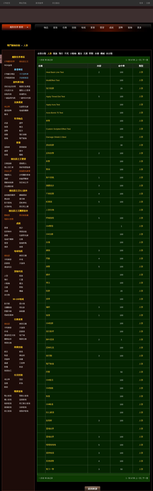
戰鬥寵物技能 (13, 45)
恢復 (48, 396)
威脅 (6, 151)
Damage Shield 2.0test (56, 137)
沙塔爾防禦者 (24, 175)
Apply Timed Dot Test (55, 96)
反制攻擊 (50, 153)
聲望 (102, 27)
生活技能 (18, 375)
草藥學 (7, 359)
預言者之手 (23, 182)
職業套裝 (18, 391)
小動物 (73, 53)
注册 (148, 3)
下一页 (145, 60)
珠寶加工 (8, 371)
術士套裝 (8, 411)
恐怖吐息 (50, 347)
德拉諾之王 (23, 61)
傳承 (6, 247)
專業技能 (23, 232)
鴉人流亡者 (8, 167)
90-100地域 (18, 299)
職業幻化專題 (24, 86)
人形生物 (50, 210)
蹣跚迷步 (50, 185)
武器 (6, 123)
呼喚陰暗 (50, 218)
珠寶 (6, 127)
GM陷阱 (49, 323)
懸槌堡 (7, 215)
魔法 (80, 53)
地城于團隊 (8, 239)
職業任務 (23, 339)
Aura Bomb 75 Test (54, 113)
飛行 (61, 53)
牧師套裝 (8, 403)
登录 (141, 3)
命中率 (121, 66)
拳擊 (48, 121)
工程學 (22, 363)
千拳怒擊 (50, 193)
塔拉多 (22, 307)
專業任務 (8, 343)
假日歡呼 (50, 331)
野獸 (91, 53)
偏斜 (48, 307)
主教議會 (8, 163)
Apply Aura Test (53, 104)
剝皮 (21, 367)
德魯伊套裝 (23, 411)
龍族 (55, 53)
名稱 (40, 66)
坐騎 (6, 134)
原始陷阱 (50, 145)
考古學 (7, 107)
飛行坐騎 (23, 134)
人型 (6, 276)
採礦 (21, 359)
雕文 (21, 127)
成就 (111, 27)
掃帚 (48, 299)
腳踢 (48, 250)
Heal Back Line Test (55, 72)
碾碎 (48, 274)
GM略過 (49, 404)
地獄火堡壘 (8, 219)
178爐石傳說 (9, 74)
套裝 (55, 27)
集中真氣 (50, 177)
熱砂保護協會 (24, 167)
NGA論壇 (8, 65)
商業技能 (18, 347)
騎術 (6, 387)
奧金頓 (7, 199)
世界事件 (8, 232)
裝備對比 (23, 94)
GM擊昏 (49, 226)
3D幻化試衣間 (10, 86)
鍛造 (21, 352)
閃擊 (48, 372)
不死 (66, 53)
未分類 (109, 53)
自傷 (48, 242)
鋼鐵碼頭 (23, 195)
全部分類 (41, 53)
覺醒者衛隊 (8, 182)
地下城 (22, 335)
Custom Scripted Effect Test (58, 129)
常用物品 (18, 118)
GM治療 (49, 234)
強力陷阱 (50, 88)
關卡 (21, 151)
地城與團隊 (23, 110)
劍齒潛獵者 (23, 179)
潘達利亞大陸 (9, 335)
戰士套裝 (8, 396)
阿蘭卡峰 (8, 311)
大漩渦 (22, 263)
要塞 (93, 27)
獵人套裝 (8, 400)
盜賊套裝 (23, 400)
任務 (65, 27)
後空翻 (49, 355)
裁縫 (6, 363)
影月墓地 (8, 203)
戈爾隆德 (8, 307)
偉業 (21, 247)
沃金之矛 (8, 171)
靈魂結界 (50, 428)
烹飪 (21, 379)
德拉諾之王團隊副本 (18, 211)
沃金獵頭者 (8, 186)
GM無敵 (49, 388)
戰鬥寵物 (23, 138)
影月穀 (7, 304)
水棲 (97, 53)
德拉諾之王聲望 (18, 159)
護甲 (21, 123)
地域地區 (18, 251)
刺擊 (48, 161)
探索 (6, 235)
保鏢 (6, 179)
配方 (21, 131)
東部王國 (23, 256)
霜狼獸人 (23, 163)
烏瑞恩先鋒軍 (24, 171)
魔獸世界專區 (18, 57)
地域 (83, 27)
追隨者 (7, 147)
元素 (85, 53)
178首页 (6, 3)
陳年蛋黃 (50, 339)
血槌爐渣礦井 (9, 195)
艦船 (21, 155)
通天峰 (22, 199)
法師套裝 (23, 407)
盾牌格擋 (50, 453)
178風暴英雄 (9, 78)
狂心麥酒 (50, 412)
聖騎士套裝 (23, 396)
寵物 (130, 27)
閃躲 (48, 258)
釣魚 (21, 383)
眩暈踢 (49, 202)
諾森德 (7, 263)
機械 (102, 53)
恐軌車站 (23, 203)
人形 (26, 45)
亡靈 (21, 280)
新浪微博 (39, 3)
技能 (74, 27)
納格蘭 (22, 311)
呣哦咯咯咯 (51, 445)
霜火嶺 (22, 304)
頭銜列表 (8, 94)
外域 (21, 259)
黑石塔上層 (23, 206)
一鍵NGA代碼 (25, 98)
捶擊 (48, 266)
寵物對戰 (23, 243)
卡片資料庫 (23, 74)
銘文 (6, 352)
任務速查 (18, 319)
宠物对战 (18, 271)
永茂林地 (8, 206)
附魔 (6, 367)
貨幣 (121, 27)
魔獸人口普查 (24, 90)
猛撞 (48, 315)
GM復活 (49, 380)
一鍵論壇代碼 (9, 98)
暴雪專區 (18, 69)
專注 (48, 283)
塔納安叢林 (8, 315)
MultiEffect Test (53, 80)
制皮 (6, 355)
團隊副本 (8, 339)
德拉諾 (7, 256)
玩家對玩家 (23, 107)
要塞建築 (23, 147)
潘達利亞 (8, 267)
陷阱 (48, 291)
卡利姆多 (8, 259)
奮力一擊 (50, 469)
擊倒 (48, 169)
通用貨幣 (8, 110)
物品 (46, 27)
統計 (21, 228)
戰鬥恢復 (50, 364)
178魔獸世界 (9, 61)
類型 (141, 66)
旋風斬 (49, 420)
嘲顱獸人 (8, 175)
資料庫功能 (18, 82)
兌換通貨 (18, 102)
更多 (139, 27)
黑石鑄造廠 (23, 215)
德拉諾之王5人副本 (18, 190)
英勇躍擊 (50, 461)
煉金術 (22, 355)
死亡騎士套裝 (24, 403)
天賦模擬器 (23, 78)
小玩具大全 (8, 90)
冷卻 (99, 66)
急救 (6, 383)
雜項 (6, 114)
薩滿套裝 (8, 407)
